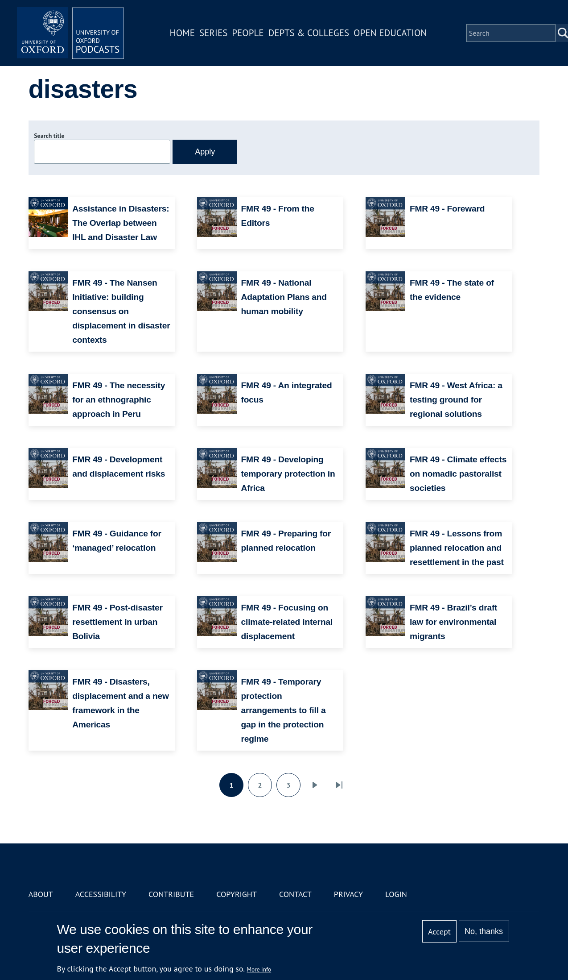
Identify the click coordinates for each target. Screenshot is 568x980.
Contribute (171, 894)
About (41, 894)
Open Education (390, 33)
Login (396, 894)
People (247, 33)
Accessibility (100, 894)
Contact (295, 894)
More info (259, 969)
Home (182, 33)
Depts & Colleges (309, 33)
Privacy (348, 894)
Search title (49, 136)
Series (213, 33)
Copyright (236, 894)
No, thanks (484, 931)
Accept (439, 931)
